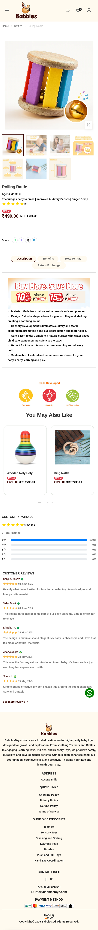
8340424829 (49, 887)
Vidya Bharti (9, 603)
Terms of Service (49, 811)
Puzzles (49, 849)
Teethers (49, 826)
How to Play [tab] (73, 258)
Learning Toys (49, 843)
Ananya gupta (10, 651)
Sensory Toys (49, 832)
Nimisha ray (9, 627)
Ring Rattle (61, 473)
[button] (40, 502)
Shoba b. (8, 676)
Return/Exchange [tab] (49, 265)
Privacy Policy (49, 800)
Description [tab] (24, 258)
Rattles (18, 26)
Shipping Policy (49, 794)
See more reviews (15, 701)
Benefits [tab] (48, 258)
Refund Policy (49, 805)
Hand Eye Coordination (49, 860)
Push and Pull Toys (49, 854)
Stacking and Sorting (49, 838)
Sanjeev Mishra (11, 578)
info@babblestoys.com (49, 892)
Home (5, 26)
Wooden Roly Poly (20, 473)
